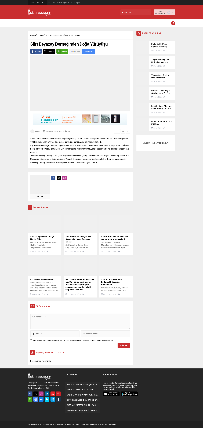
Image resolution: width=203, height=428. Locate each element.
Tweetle (49, 51)
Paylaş (35, 51)
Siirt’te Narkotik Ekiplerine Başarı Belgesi (65, 3)
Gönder (61, 51)
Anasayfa (33, 35)
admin (37, 131)
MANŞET (43, 35)
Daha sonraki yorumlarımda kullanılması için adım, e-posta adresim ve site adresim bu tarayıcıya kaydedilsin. (73, 340)
